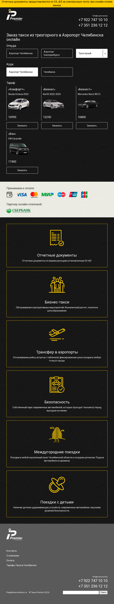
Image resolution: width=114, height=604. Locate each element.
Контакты (11, 551)
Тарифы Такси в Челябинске (21, 565)
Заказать (22, 125)
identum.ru (22, 592)
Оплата (10, 560)
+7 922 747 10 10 (93, 20)
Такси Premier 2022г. (40, 592)
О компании (12, 555)
